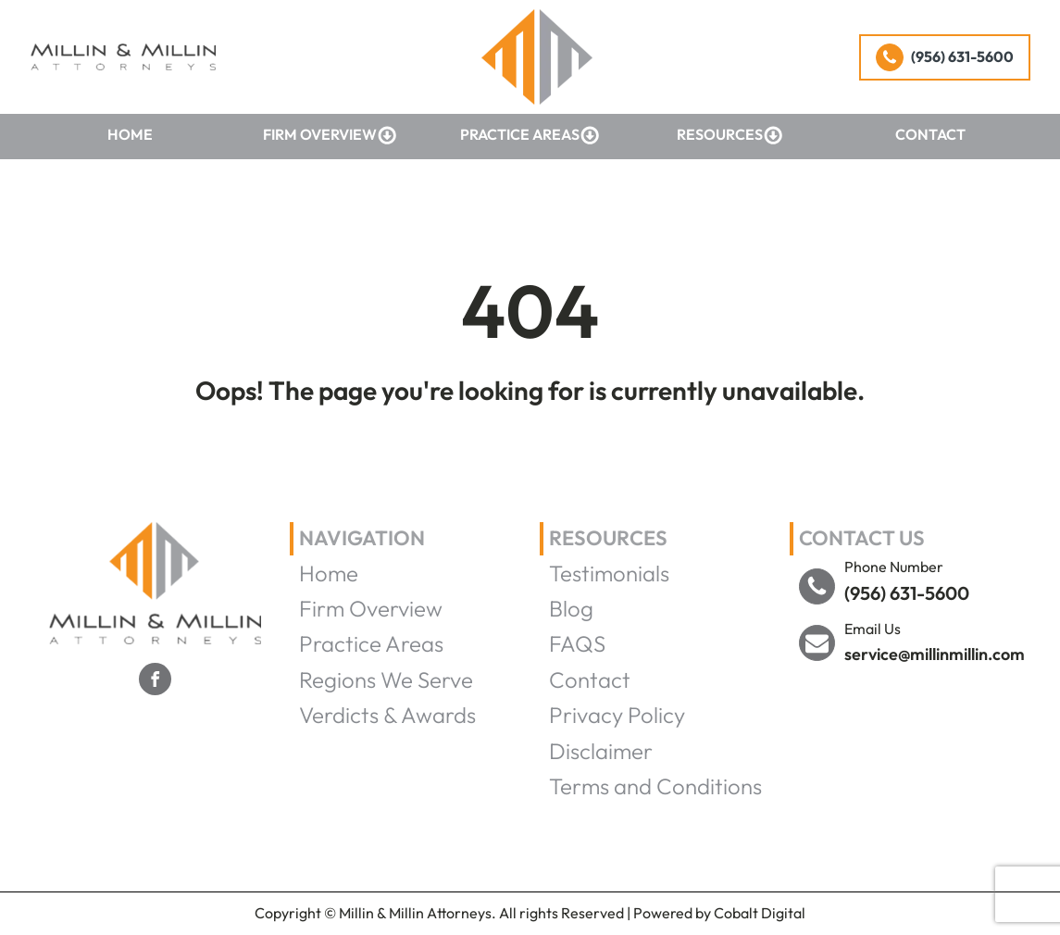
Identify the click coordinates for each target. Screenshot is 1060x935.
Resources (730, 135)
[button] (944, 57)
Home (130, 134)
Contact (930, 134)
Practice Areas (530, 135)
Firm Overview (330, 135)
